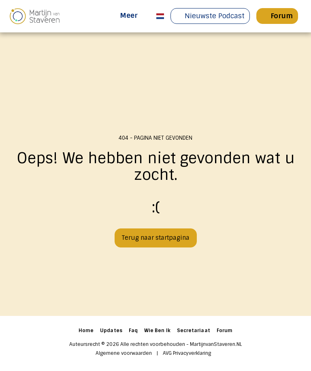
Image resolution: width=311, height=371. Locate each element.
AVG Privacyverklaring (187, 353)
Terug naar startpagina (155, 238)
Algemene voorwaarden (124, 353)
